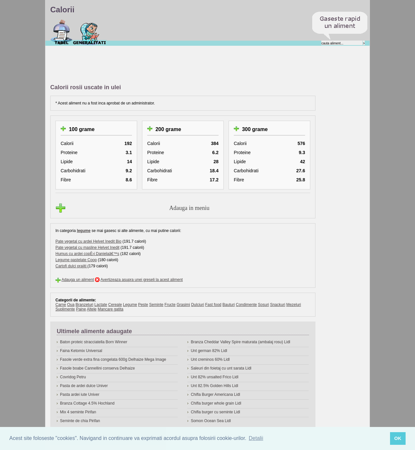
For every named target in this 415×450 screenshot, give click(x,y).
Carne (60, 304)
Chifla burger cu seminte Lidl (215, 412)
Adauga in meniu (189, 208)
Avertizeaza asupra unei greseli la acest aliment (142, 279)
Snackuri (277, 304)
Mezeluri (293, 304)
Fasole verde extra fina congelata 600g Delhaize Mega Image (113, 359)
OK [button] (397, 438)
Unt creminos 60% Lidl (210, 359)
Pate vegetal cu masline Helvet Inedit (87, 247)
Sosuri (263, 304)
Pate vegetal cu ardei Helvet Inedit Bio (88, 241)
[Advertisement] (168, 65)
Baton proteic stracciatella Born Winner (93, 342)
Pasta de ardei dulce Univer (84, 385)
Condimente (246, 304)
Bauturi (228, 304)
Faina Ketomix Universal (81, 350)
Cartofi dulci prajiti (71, 266)
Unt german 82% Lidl (209, 350)
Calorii (61, 32)
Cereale (115, 304)
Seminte (156, 304)
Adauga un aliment (78, 279)
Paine (81, 309)
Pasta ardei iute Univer (79, 394)
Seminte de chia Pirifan (80, 421)
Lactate (100, 304)
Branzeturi (84, 304)
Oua (71, 304)
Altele (92, 309)
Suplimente (65, 309)
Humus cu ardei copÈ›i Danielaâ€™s (87, 253)
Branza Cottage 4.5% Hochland (87, 403)
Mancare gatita (110, 309)
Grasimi (183, 304)
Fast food (213, 304)
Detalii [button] (256, 438)
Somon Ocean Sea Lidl (211, 421)
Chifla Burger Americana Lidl (215, 394)
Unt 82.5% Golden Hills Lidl (214, 385)
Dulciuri (197, 304)
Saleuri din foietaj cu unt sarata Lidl (221, 368)
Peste (143, 304)
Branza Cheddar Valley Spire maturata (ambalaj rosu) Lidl (240, 342)
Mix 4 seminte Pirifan (78, 412)
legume (83, 230)
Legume (130, 304)
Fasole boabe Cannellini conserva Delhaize (97, 368)
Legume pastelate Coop (76, 260)
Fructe (169, 304)
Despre (90, 32)
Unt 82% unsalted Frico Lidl (214, 377)
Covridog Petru (73, 377)
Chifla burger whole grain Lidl (216, 403)
